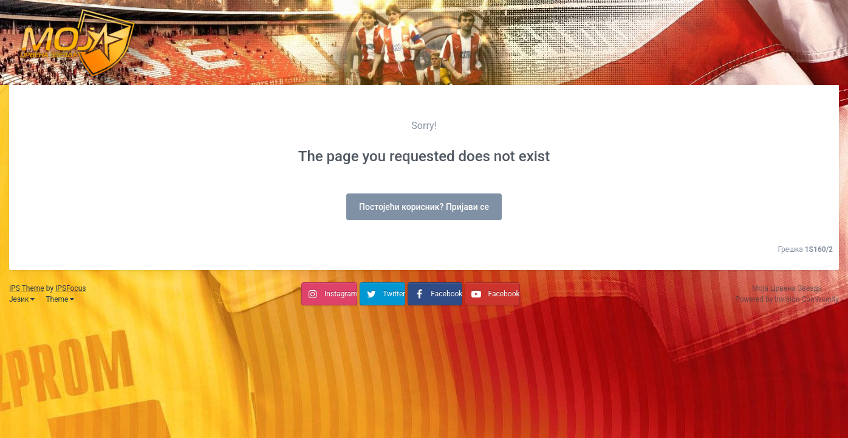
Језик (22, 299)
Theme (60, 299)
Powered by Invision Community (787, 299)
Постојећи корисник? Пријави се (424, 207)
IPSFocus (70, 288)
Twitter (394, 294)
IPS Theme (26, 288)
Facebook (446, 294)
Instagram (340, 294)
